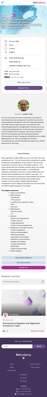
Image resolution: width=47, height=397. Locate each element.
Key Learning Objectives (23, 258)
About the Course (37, 331)
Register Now (23, 267)
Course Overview (23, 153)
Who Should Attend (23, 263)
